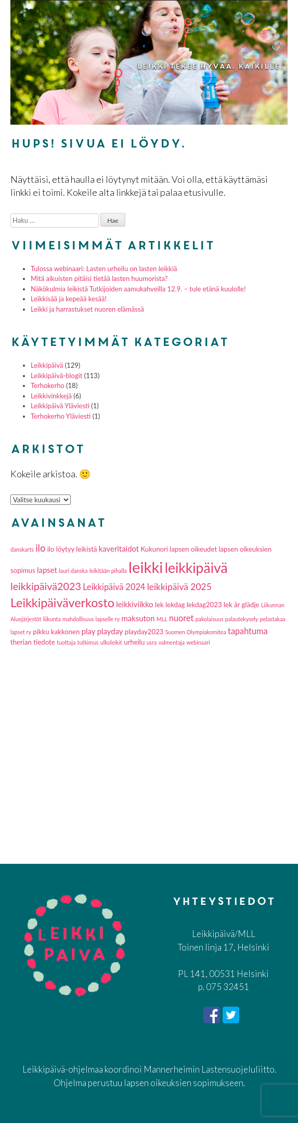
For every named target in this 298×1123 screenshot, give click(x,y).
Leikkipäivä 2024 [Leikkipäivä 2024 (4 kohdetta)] (114, 587)
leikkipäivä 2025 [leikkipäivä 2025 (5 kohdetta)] (179, 586)
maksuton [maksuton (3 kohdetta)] (138, 618)
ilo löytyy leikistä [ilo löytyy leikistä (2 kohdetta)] (72, 549)
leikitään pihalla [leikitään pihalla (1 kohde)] (108, 570)
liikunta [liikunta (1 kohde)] (52, 619)
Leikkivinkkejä (51, 396)
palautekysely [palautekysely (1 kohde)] (241, 619)
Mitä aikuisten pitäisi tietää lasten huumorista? (99, 278)
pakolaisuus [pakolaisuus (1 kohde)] (210, 619)
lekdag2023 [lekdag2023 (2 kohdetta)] (204, 604)
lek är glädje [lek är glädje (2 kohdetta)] (242, 604)
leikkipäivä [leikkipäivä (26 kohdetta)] (196, 567)
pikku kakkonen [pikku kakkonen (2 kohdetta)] (56, 631)
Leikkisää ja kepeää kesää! (69, 299)
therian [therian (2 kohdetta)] (21, 642)
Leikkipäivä (47, 365)
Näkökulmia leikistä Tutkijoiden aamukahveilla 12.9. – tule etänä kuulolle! (138, 289)
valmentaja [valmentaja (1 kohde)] (172, 642)
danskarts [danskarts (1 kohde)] (22, 549)
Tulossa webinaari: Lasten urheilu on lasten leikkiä (104, 268)
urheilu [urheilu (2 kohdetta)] (134, 642)
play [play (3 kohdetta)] (89, 631)
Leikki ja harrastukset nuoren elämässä (87, 309)
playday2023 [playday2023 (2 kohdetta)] (144, 631)
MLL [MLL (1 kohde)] (162, 619)
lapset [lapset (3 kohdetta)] (47, 569)
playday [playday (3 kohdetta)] (110, 631)
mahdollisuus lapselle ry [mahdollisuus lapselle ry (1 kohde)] (91, 619)
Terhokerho (47, 385)
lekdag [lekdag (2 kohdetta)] (175, 604)
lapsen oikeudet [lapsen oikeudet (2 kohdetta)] (193, 549)
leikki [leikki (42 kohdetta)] (145, 567)
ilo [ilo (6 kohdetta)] (40, 548)
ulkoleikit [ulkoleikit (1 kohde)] (111, 642)
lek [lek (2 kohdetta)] (159, 604)
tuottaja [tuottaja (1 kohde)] (66, 642)
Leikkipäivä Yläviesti (60, 406)
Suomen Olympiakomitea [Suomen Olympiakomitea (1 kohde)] (195, 632)
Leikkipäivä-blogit (56, 375)
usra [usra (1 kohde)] (152, 642)
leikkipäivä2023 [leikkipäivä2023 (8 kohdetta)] (45, 586)
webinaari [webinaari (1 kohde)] (198, 642)
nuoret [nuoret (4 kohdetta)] (181, 618)
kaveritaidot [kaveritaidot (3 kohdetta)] (119, 548)
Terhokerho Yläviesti (60, 416)
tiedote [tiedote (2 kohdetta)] (44, 642)
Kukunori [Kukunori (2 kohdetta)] (154, 549)
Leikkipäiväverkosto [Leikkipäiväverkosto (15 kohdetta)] (62, 602)
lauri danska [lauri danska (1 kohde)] (73, 570)
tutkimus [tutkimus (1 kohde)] (88, 642)
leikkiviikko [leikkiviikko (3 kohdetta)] (134, 604)
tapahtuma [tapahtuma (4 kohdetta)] (247, 631)
